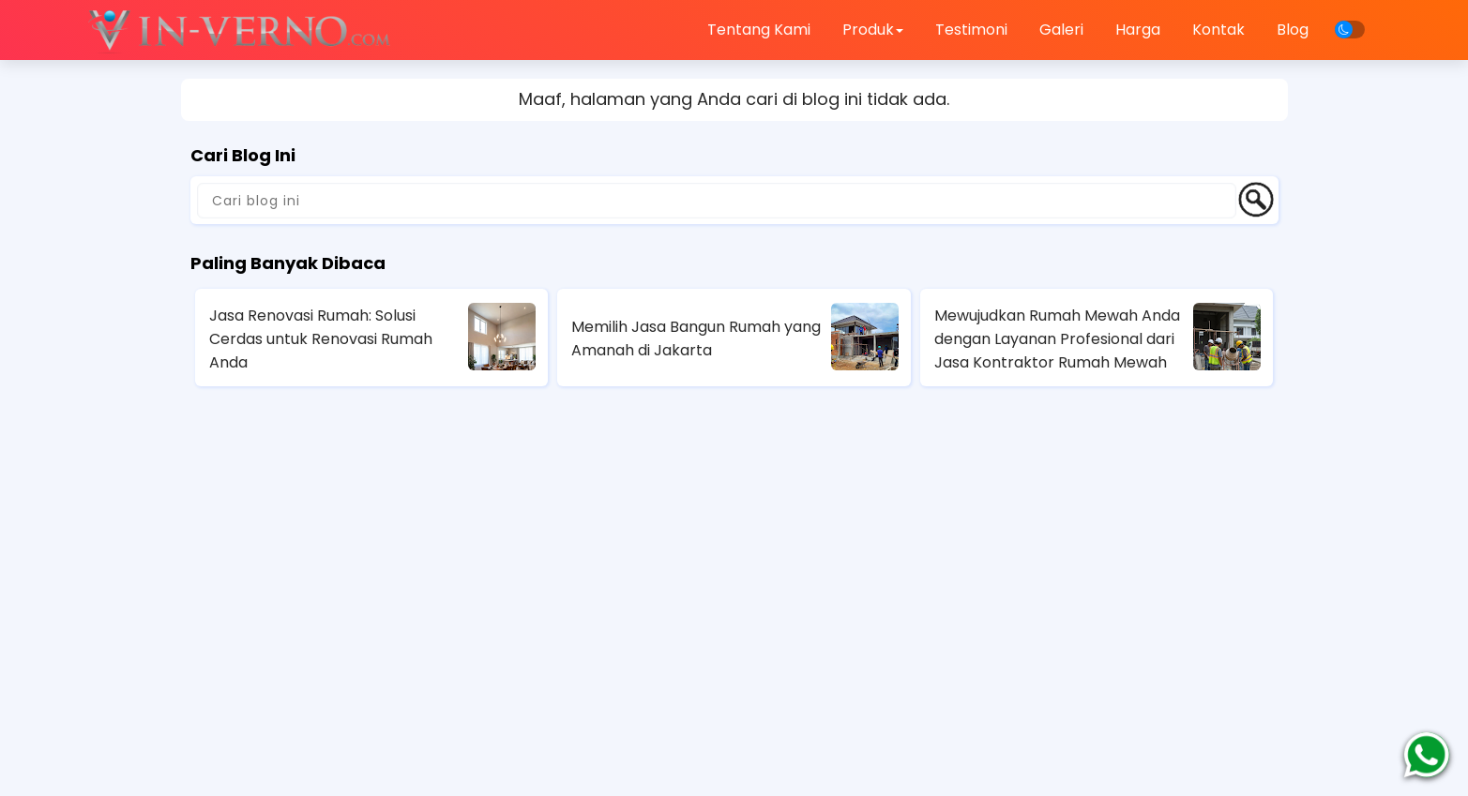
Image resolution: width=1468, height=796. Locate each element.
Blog (1293, 29)
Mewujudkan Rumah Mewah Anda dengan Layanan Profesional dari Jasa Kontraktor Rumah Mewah (1057, 339)
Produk (872, 29)
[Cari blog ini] (716, 200)
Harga (1137, 29)
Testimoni (971, 29)
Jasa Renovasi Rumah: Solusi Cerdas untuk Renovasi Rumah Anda (320, 339)
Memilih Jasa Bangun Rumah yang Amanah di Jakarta (696, 338)
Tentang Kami (758, 29)
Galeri (1061, 29)
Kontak (1218, 29)
